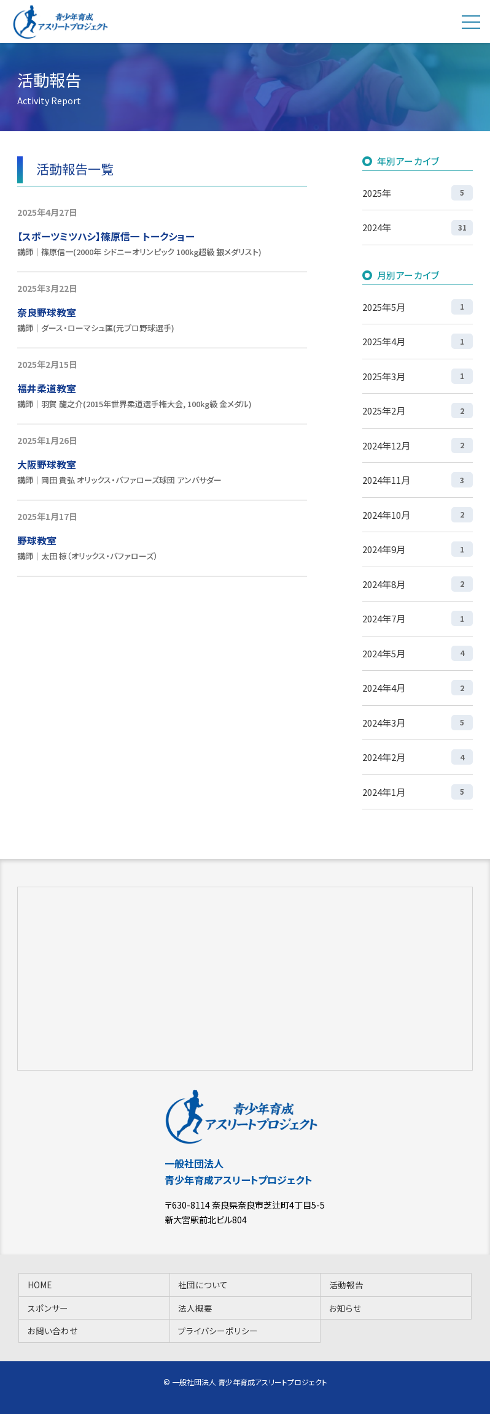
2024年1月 (417, 792)
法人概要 (195, 1308)
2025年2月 (417, 410)
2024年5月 (417, 653)
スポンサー (48, 1308)
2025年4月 (417, 341)
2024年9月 (417, 549)
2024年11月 (417, 479)
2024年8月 (417, 584)
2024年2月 (417, 757)
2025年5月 (417, 307)
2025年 (417, 193)
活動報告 (346, 1284)
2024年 (417, 227)
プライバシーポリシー (218, 1330)
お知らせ (345, 1308)
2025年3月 (417, 376)
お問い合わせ (53, 1330)
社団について (203, 1284)
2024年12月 (417, 445)
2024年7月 (417, 618)
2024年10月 (417, 514)
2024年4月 (417, 687)
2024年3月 (417, 722)
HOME (40, 1284)
